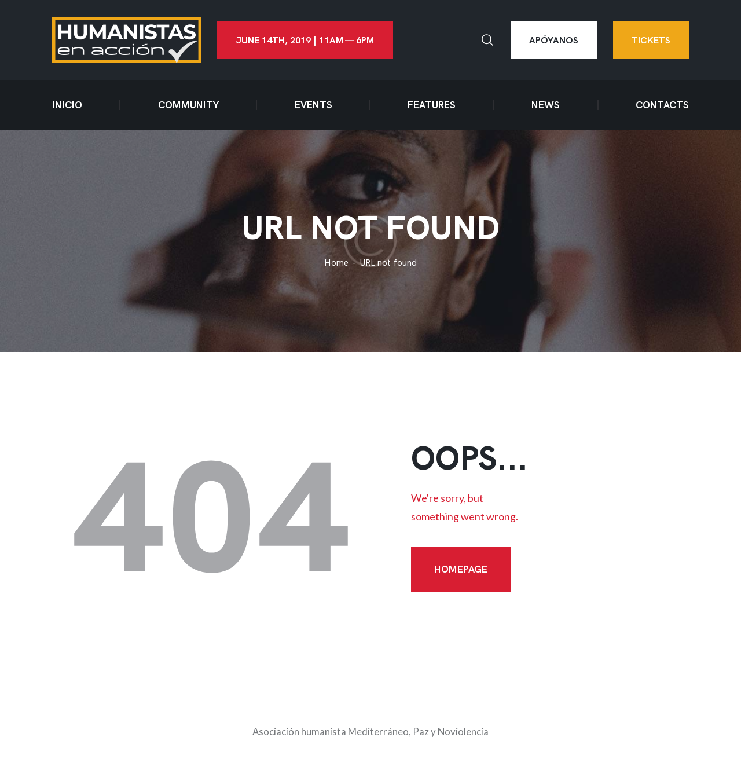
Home (336, 263)
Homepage (460, 569)
